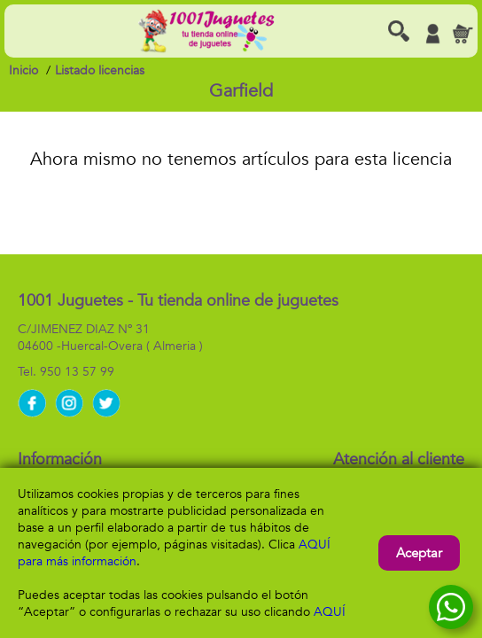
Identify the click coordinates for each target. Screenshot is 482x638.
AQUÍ (330, 611)
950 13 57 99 (77, 371)
